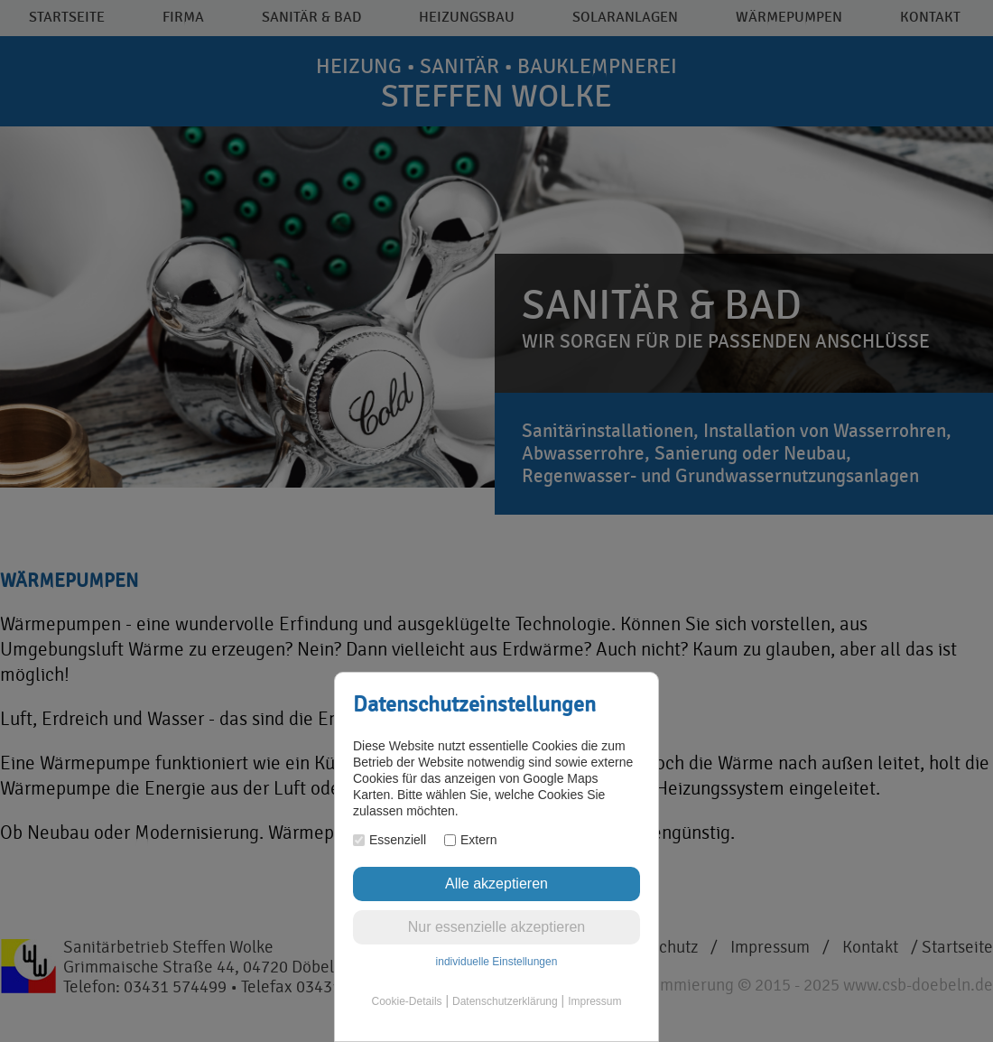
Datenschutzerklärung (505, 1001)
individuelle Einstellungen (497, 961)
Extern (470, 840)
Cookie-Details (407, 1001)
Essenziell (389, 840)
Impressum (594, 1001)
